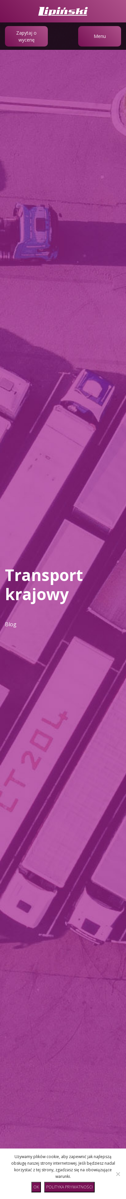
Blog (10, 624)
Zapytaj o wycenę (26, 36)
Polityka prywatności (69, 1187)
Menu (100, 36)
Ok (36, 1187)
